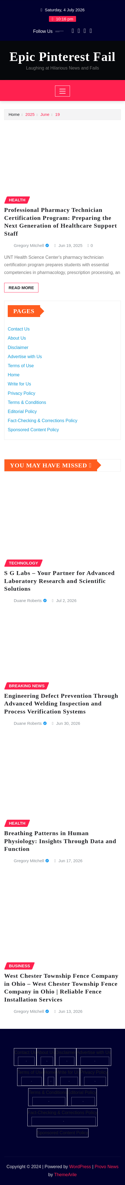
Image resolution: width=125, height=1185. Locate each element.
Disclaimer (18, 347)
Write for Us (19, 384)
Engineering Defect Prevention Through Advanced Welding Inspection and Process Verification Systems (61, 703)
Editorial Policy (22, 411)
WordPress (80, 1166)
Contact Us (19, 329)
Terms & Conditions (27, 402)
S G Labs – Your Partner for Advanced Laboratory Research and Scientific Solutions (59, 580)
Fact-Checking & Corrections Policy (42, 420)
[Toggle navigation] (62, 91)
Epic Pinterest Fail (62, 57)
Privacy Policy (21, 393)
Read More (21, 287)
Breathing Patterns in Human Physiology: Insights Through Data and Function (60, 841)
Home (14, 114)
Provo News (106, 1166)
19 (57, 114)
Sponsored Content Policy (33, 429)
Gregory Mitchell (29, 245)
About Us (17, 338)
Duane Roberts (28, 600)
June (45, 114)
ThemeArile (65, 1174)
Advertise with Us (25, 356)
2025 (30, 114)
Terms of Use (21, 365)
